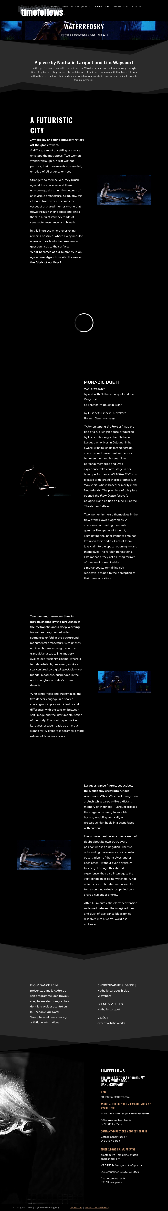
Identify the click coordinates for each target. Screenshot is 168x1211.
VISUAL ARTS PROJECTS (74, 6)
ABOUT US (119, 6)
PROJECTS (100, 6)
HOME (54, 6)
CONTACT (137, 6)
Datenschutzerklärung (97, 1207)
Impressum (76, 1207)
